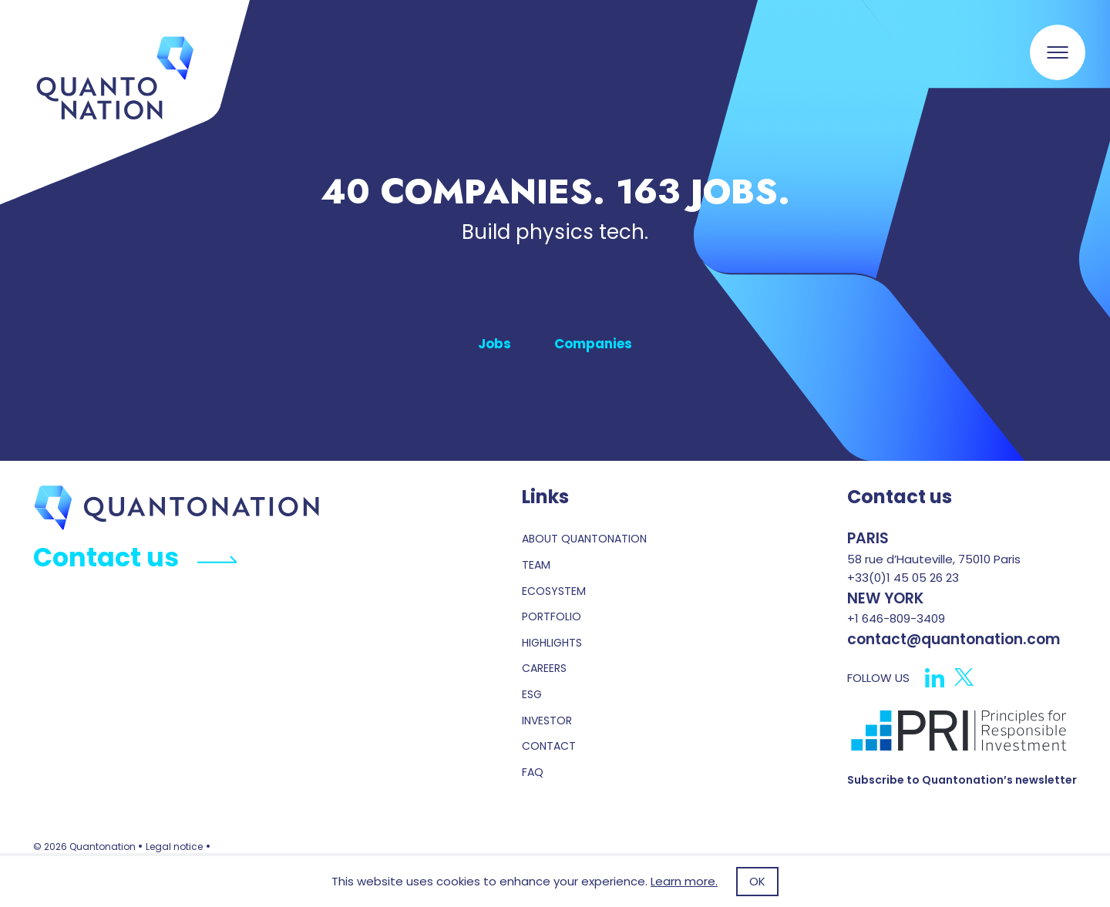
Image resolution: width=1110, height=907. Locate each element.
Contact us (135, 557)
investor (547, 721)
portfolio (551, 617)
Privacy (533, 406)
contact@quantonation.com (953, 639)
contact (549, 746)
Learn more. (684, 881)
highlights (552, 643)
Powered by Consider (555, 382)
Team (536, 565)
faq (532, 772)
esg (532, 694)
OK (757, 881)
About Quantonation (584, 539)
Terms (580, 406)
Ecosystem (554, 591)
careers (544, 668)
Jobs (494, 343)
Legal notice (174, 846)
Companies (593, 343)
